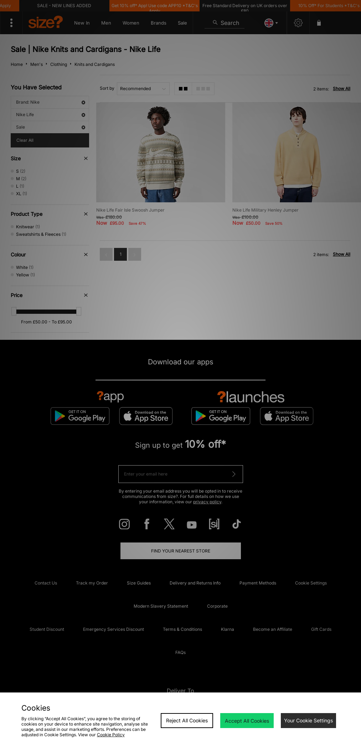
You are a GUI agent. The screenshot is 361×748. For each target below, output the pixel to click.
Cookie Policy (111, 734)
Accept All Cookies (247, 721)
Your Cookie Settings (308, 720)
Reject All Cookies (187, 720)
